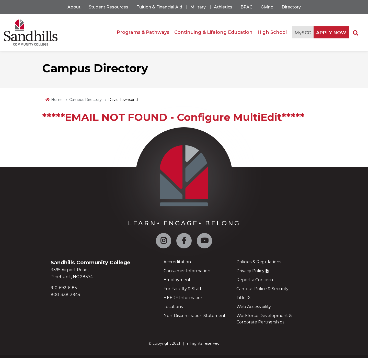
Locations (173, 306)
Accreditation (177, 261)
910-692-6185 (64, 287)
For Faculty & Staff (182, 288)
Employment (177, 279)
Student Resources (108, 7)
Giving (267, 7)
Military (198, 7)
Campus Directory (85, 99)
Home (57, 99)
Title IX (243, 297)
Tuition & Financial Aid (159, 7)
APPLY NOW (331, 33)
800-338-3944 (65, 294)
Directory (291, 7)
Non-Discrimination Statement (195, 315)
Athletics (223, 7)
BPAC (246, 7)
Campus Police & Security (262, 288)
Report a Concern (254, 279)
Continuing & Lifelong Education (213, 32)
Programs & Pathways (143, 32)
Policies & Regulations (258, 261)
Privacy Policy (250, 270)
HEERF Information (183, 297)
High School (272, 32)
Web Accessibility (253, 306)
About (73, 7)
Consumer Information (187, 270)
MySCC (302, 33)
